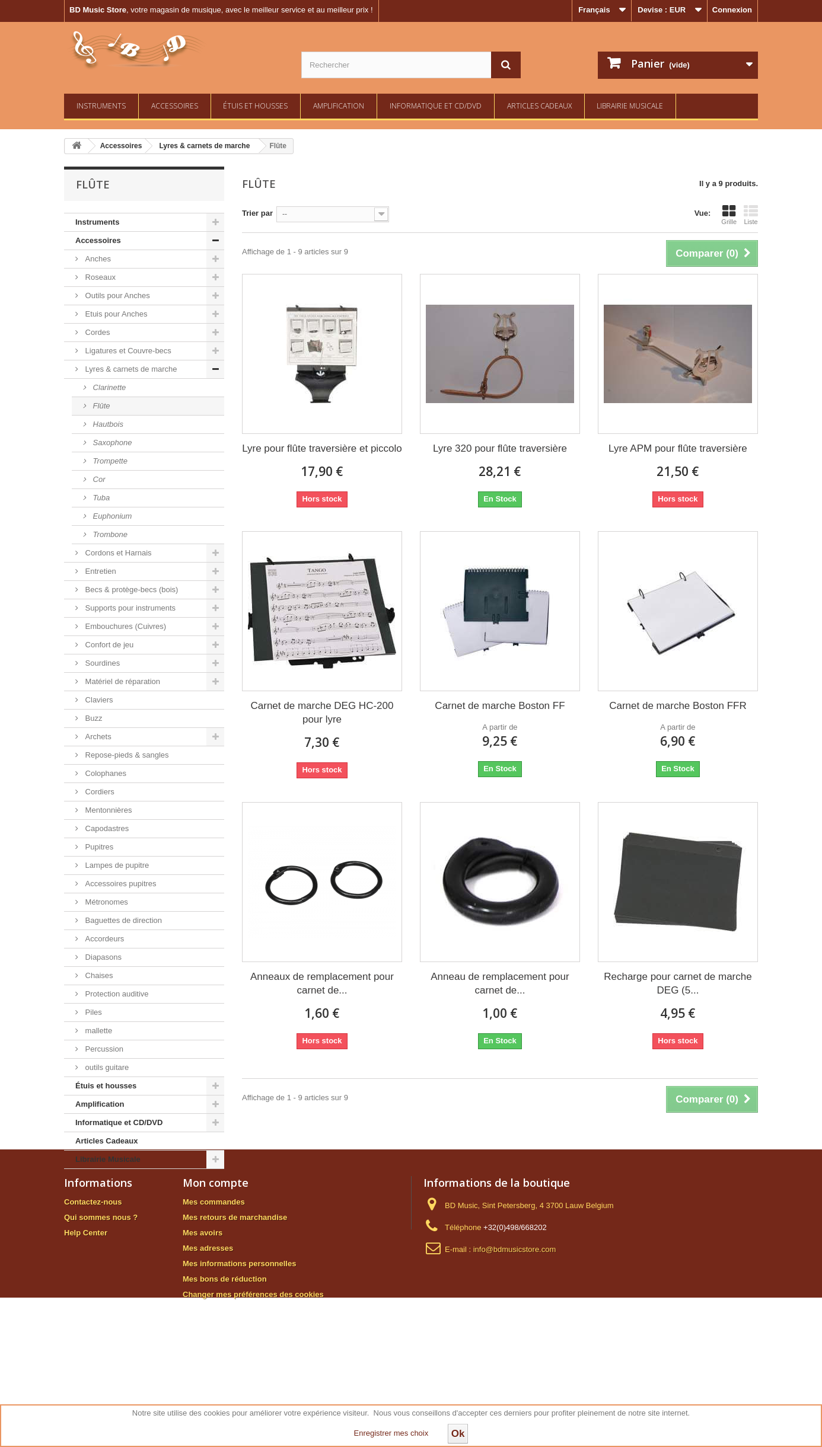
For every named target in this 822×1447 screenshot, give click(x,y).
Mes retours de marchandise (235, 1284)
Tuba (100, 497)
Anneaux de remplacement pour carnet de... (322, 983)
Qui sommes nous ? (101, 1284)
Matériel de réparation (121, 681)
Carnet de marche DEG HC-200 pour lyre (322, 712)
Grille (729, 214)
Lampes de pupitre (116, 865)
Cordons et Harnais (117, 552)
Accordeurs (103, 938)
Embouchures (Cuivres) (124, 626)
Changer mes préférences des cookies (253, 1361)
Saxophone (111, 442)
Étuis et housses (255, 106)
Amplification (338, 106)
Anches (97, 258)
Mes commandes (214, 1268)
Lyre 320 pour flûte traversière (500, 448)
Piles (92, 1012)
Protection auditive (116, 993)
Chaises (98, 975)
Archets (97, 736)
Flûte (100, 405)
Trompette (109, 460)
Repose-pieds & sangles (126, 754)
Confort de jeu (108, 644)
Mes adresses (208, 1315)
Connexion (732, 9)
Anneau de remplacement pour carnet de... (500, 983)
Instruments (101, 106)
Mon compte (215, 1249)
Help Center (85, 1299)
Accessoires (174, 106)
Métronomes (105, 901)
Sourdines (101, 663)
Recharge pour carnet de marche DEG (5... (677, 983)
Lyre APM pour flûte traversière (677, 448)
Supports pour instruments (129, 607)
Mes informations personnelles (239, 1330)
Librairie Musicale (630, 106)
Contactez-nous (93, 1268)
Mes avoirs (202, 1299)
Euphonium (111, 516)
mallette (97, 1030)
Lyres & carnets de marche (130, 369)
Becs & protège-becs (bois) (130, 589)
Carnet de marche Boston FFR (677, 705)
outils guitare (106, 1067)
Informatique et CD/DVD (436, 106)
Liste (751, 214)
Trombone (109, 534)
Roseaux (99, 277)
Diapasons (102, 957)
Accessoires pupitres (120, 883)
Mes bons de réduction (225, 1345)
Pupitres (98, 846)
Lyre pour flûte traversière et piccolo (322, 448)
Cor (98, 479)
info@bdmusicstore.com (514, 1316)
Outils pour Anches (116, 295)
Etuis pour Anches (115, 313)
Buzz (93, 718)
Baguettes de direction (122, 920)
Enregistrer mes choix (391, 1433)
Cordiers (98, 791)
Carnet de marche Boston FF (500, 705)
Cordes (96, 332)
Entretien (99, 571)
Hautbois (107, 424)
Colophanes (104, 773)
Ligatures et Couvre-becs (127, 350)
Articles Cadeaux (539, 106)
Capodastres (106, 828)
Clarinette (108, 387)
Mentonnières (107, 810)
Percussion (103, 1048)
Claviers (98, 699)
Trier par (257, 213)
